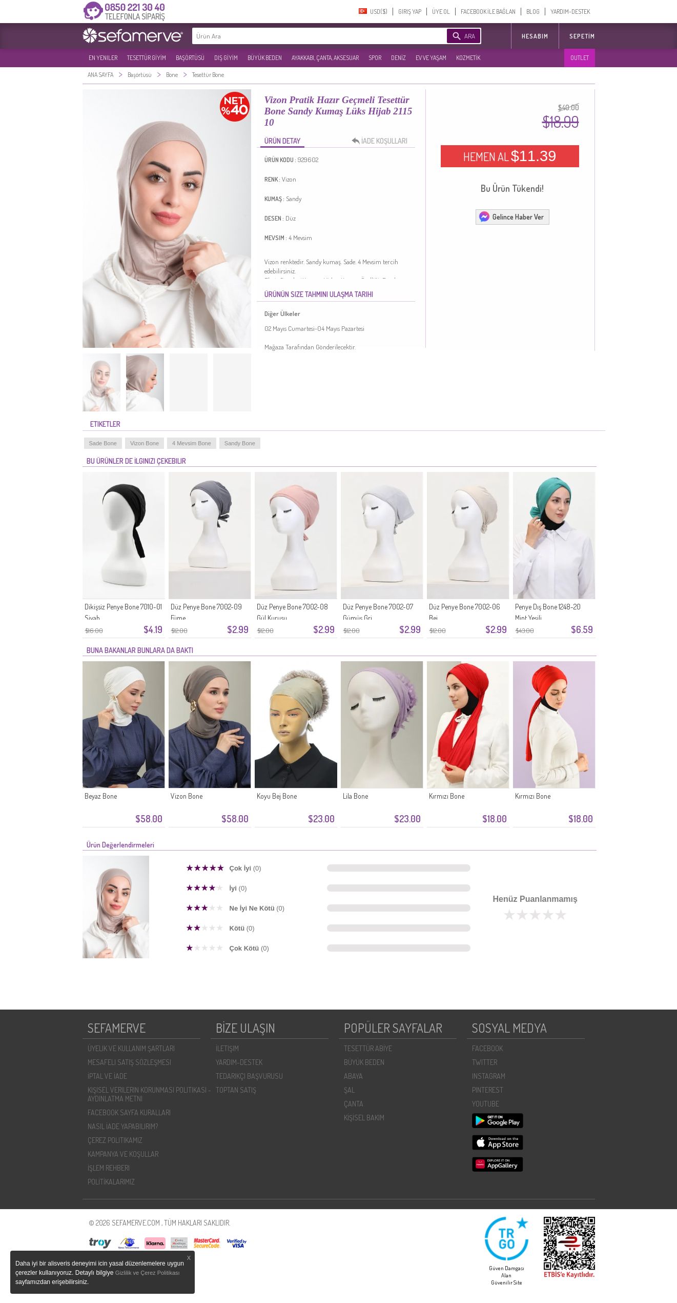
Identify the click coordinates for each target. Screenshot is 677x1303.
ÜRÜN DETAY (282, 140)
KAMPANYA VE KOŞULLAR (123, 1154)
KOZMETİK (468, 58)
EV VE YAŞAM (431, 58)
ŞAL (349, 1089)
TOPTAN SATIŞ (236, 1089)
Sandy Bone (239, 443)
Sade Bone (103, 443)
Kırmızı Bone (446, 796)
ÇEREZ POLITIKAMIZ (115, 1140)
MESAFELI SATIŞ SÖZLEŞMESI (129, 1062)
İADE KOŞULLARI (382, 141)
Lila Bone (355, 796)
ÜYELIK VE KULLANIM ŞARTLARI (131, 1048)
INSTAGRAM (488, 1076)
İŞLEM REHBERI (109, 1167)
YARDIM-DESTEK (570, 11)
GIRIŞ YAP (409, 11)
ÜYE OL (441, 11)
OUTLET (579, 58)
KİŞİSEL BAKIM (364, 1117)
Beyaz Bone (101, 796)
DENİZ (398, 58)
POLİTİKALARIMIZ (111, 1181)
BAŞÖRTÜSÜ (190, 58)
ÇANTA (353, 1103)
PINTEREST (487, 1089)
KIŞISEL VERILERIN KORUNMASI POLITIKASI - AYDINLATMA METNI (149, 1094)
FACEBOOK (487, 1048)
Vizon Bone (144, 443)
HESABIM (535, 36)
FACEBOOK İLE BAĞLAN (488, 11)
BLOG (533, 11)
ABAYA (353, 1076)
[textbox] (304, 36)
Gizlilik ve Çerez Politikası (147, 1273)
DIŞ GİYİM (226, 58)
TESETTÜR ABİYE (368, 1048)
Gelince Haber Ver (511, 216)
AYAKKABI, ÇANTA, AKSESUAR (325, 58)
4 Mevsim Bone (191, 443)
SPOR (374, 58)
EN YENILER (103, 58)
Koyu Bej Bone (277, 796)
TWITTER (484, 1062)
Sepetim (582, 36)
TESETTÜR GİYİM (146, 58)
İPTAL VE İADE (107, 1076)
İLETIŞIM (227, 1048)
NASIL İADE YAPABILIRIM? (123, 1126)
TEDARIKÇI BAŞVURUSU (249, 1076)
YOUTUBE (485, 1103)
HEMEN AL (510, 156)
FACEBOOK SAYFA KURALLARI (129, 1112)
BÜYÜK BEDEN (265, 58)
